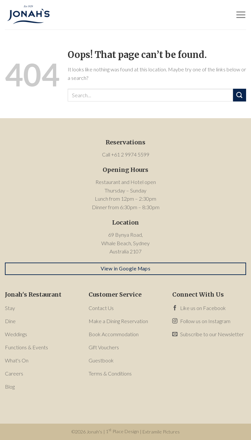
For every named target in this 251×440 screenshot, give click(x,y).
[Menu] (240, 15)
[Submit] (239, 95)
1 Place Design (122, 431)
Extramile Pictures (161, 431)
